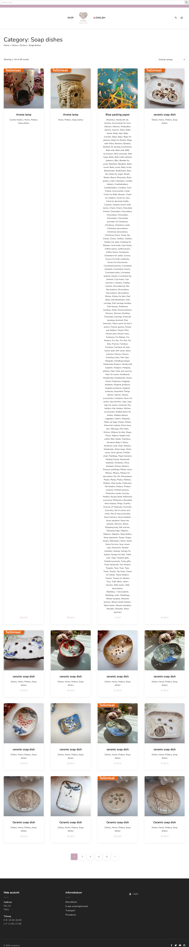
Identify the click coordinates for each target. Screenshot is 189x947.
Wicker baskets (113, 598)
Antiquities (126, 126)
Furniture (124, 344)
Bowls (127, 174)
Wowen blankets (123, 605)
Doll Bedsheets (118, 299)
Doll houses (112, 306)
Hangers (117, 367)
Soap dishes (23, 123)
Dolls (114, 310)
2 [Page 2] (82, 856)
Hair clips (124, 357)
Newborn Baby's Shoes (117, 442)
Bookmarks (121, 170)
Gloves (118, 354)
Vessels (109, 585)
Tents (105, 571)
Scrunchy (127, 507)
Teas (116, 568)
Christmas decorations (117, 228)
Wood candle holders (121, 602)
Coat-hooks (126, 245)
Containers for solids (114, 255)
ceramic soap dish (165, 114)
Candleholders (121, 184)
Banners (118, 143)
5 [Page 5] (106, 856)
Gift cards (120, 350)
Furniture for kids (122, 347)
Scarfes (126, 503)
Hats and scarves (124, 371)
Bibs (116, 160)
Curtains (118, 282)
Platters (127, 479)
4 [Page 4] (98, 856)
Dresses (109, 313)
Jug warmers (115, 401)
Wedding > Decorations (117, 591)
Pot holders (110, 486)
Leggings (109, 418)
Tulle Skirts (117, 581)
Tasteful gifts (123, 557)
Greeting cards (112, 357)
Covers (127, 255)
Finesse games (117, 327)
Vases (125, 581)
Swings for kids (118, 554)
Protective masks (113, 493)
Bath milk (110, 150)
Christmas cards (122, 225)
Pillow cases (126, 469)
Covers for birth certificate (117, 259)
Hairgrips (109, 361)
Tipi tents (121, 571)
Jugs (124, 401)
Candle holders (16, 119)
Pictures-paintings (111, 469)
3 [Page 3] (90, 856)
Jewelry (107, 123)
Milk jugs (115, 428)
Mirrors (107, 432)
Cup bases (119, 279)
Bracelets (121, 177)
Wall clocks (119, 585)
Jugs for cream (111, 405)
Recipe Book (116, 496)
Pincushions (126, 476)
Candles (122, 187)
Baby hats (118, 133)
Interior (110, 394)
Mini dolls (124, 428)
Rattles (106, 496)
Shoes (125, 524)
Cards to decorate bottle (117, 201)
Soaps (122, 537)
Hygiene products (122, 384)
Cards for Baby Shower (114, 194)
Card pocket (117, 191)
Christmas (109, 225)
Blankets (113, 164)
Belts (111, 157)
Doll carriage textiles (121, 303)
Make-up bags (110, 422)
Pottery (34, 119)
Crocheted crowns (122, 269)
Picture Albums (122, 466)
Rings (120, 503)
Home (7, 45)
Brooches (110, 119)
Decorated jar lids (121, 286)
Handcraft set (122, 119)
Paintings (113, 456)
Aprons (108, 130)
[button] (182, 17)
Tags (113, 557)
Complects (124, 252)
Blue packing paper (118, 114)
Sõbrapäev (114, 540)
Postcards (126, 483)
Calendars (120, 181)
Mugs (128, 432)
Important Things (122, 391)
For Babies (120, 337)
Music (108, 435)
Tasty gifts (126, 561)
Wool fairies (109, 605)
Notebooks (109, 449)
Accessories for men (121, 123)
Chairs (112, 208)
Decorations (111, 289)
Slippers (124, 530)
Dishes (23, 45)
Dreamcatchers (124, 310)
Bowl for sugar (116, 174)
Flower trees (123, 333)
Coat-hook (115, 245)
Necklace (126, 439)
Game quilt (110, 350)
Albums (108, 126)
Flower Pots (123, 330)
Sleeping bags (113, 530)
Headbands (108, 377)
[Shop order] (171, 59)
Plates (113, 479)
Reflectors (117, 500)
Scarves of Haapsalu (112, 507)
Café (112, 181)
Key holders (117, 408)
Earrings (118, 316)
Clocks (106, 238)
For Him (123, 340)
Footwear (110, 337)
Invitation (119, 398)
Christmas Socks (112, 235)
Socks (123, 540)
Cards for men (123, 198)
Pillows (108, 473)
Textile (113, 571)
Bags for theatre (118, 140)
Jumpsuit (123, 405)
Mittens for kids (118, 432)
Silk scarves (124, 527)
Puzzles (125, 493)
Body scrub (115, 167)
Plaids (106, 479)
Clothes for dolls (111, 242)
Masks (121, 422)
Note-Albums (124, 445)
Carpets (108, 204)
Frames (115, 344)
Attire (122, 130)
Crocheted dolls (112, 272)
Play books (116, 483)
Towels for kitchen (121, 578)
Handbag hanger (122, 361)
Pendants (119, 462)
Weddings (125, 595)
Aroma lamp (23, 114)
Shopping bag (111, 527)
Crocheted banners (112, 265)
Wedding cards (112, 595)
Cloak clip (125, 235)
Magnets (126, 418)
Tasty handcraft (111, 564)
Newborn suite (110, 445)
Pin (115, 476)
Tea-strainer (125, 564)
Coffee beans (111, 248)
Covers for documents (117, 262)
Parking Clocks (112, 459)
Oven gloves (117, 452)
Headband (124, 374)
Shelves (118, 524)
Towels (108, 578)
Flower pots (111, 333)
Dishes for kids (118, 296)
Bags (114, 136)
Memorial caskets (112, 425)
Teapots (109, 568)
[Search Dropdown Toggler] (176, 18)
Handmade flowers (112, 364)
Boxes (113, 177)
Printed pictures (121, 490)
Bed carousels (120, 153)
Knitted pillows (121, 415)
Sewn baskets (124, 517)
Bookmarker (109, 170)
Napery (115, 435)
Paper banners (125, 456)
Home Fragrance (113, 381)
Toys (109, 581)
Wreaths (110, 608)
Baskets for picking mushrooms (117, 146)
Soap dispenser (111, 537)
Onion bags (120, 449)
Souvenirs (116, 547)
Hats (113, 371)
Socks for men (111, 544)
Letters (117, 418)
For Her (115, 340)
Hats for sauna (112, 374)
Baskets (127, 143)
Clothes (120, 238)
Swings (116, 551)
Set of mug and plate (120, 513)
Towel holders (122, 574)
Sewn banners (110, 517)
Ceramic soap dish (23, 822)
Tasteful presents (112, 561)
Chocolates (115, 211)
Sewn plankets (113, 520)
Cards (127, 191)
